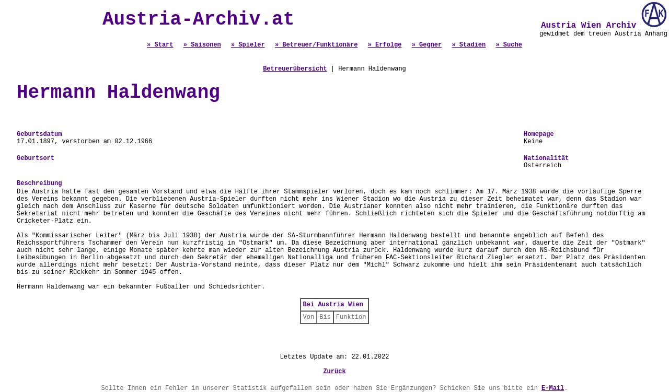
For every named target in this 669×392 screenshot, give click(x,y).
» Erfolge (385, 45)
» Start (160, 45)
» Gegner (427, 45)
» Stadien (469, 45)
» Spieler (248, 45)
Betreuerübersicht (295, 69)
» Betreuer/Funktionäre (316, 45)
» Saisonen (202, 45)
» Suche (508, 45)
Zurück (334, 371)
